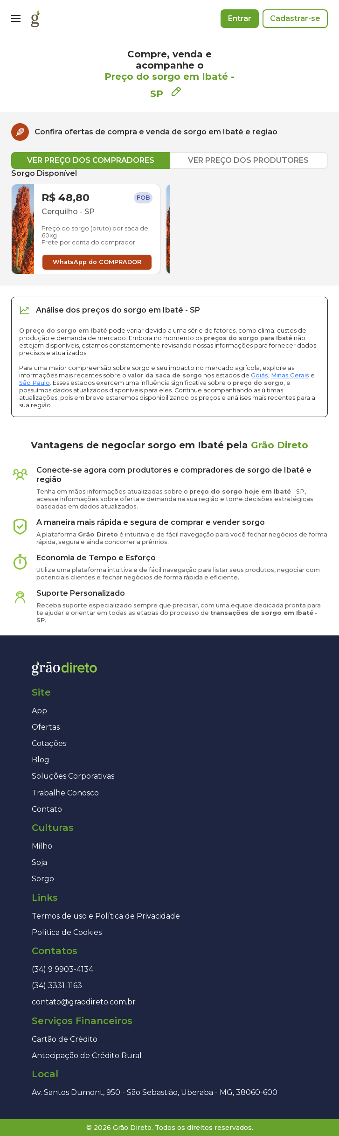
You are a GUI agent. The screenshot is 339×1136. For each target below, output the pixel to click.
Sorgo (43, 878)
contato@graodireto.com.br (84, 1001)
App (39, 710)
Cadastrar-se (295, 18)
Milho (42, 846)
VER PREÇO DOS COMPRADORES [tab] (90, 160)
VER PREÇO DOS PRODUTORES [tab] (248, 160)
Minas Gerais (290, 375)
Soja (39, 862)
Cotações (49, 743)
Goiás (259, 375)
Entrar (239, 18)
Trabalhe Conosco (65, 792)
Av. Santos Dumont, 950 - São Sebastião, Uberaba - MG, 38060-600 (154, 1092)
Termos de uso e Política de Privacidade (106, 916)
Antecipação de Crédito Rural (87, 1055)
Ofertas (46, 727)
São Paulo (34, 382)
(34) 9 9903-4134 (62, 969)
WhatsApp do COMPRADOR (97, 261)
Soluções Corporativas (73, 776)
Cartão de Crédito (64, 1039)
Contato (47, 809)
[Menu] (16, 18)
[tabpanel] (169, 221)
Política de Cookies (67, 932)
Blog (40, 759)
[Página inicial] (35, 18)
